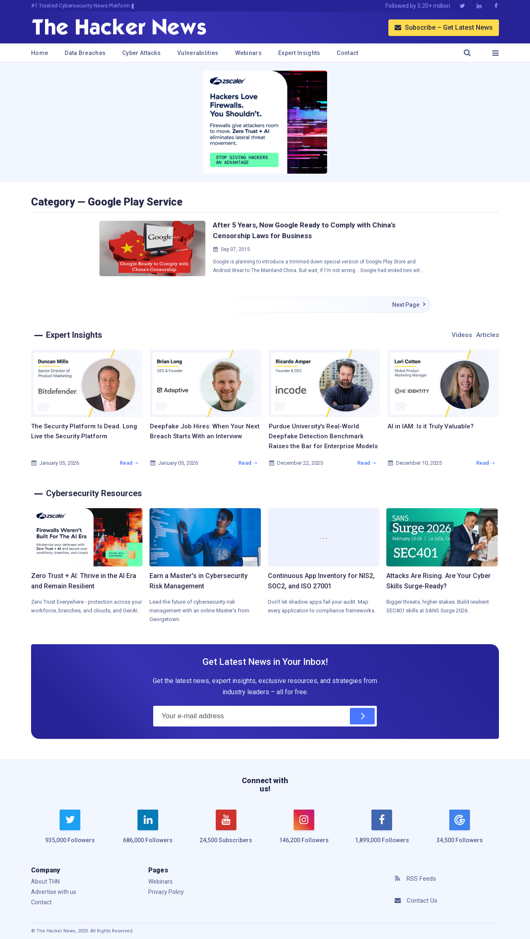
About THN (45, 881)
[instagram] (304, 831)
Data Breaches (85, 53)
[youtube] (226, 831)
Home (39, 53)
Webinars (248, 53)
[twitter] (70, 831)
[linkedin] (148, 831)
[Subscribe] (362, 716)
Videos (462, 335)
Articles (487, 335)
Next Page (409, 304)
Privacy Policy (166, 892)
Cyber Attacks (141, 53)
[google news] (459, 828)
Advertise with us (53, 892)
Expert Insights (299, 53)
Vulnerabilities (198, 53)
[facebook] (382, 831)
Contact (347, 53)
